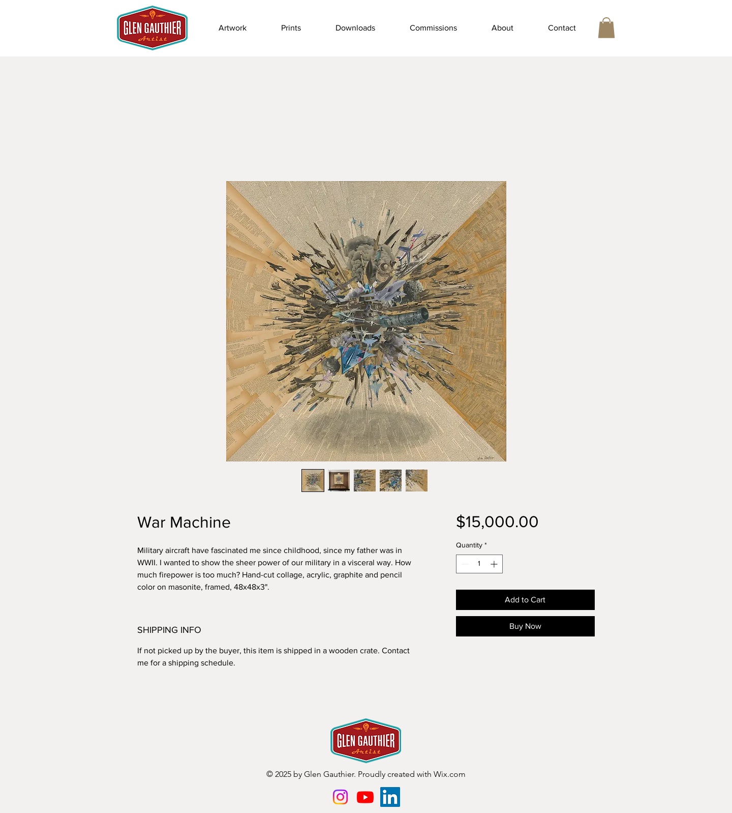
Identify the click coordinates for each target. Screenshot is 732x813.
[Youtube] (365, 797)
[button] (232, 28)
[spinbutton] (479, 564)
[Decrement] (464, 564)
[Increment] (495, 564)
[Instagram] (340, 797)
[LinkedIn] (390, 797)
